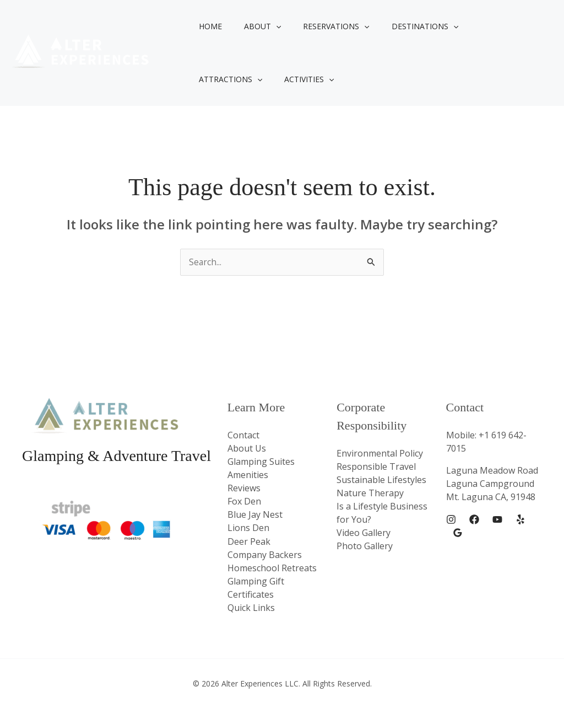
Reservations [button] (319, 26)
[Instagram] (451, 520)
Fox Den (244, 501)
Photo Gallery (365, 546)
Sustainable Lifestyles (381, 480)
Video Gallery (364, 533)
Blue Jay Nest (255, 514)
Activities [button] (220, 79)
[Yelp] (520, 520)
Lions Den (248, 528)
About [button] (252, 26)
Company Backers (264, 554)
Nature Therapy (370, 493)
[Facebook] (474, 520)
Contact (243, 435)
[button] (266, 26)
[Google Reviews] (458, 533)
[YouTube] (497, 520)
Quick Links (251, 607)
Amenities (247, 475)
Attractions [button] (482, 26)
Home (207, 26)
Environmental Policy (380, 453)
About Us (246, 448)
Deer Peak (248, 541)
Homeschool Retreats (272, 567)
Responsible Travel (376, 466)
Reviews (244, 488)
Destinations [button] (401, 26)
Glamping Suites (261, 461)
